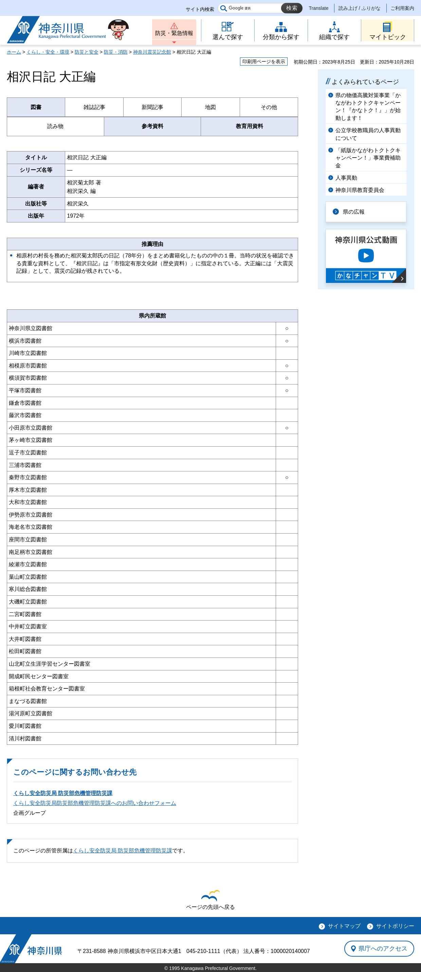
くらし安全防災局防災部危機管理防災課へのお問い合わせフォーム (94, 803)
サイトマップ (344, 926)
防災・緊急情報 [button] (174, 33)
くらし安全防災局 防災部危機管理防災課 (62, 793)
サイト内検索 (200, 9)
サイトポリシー (395, 926)
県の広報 (354, 212)
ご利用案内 (402, 8)
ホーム (14, 52)
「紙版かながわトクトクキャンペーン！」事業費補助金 (368, 157)
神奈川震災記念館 (152, 52)
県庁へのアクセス (383, 948)
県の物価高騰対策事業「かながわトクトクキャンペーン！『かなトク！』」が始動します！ (368, 106)
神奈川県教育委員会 (359, 190)
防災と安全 (86, 52)
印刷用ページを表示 (263, 61)
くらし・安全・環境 (47, 52)
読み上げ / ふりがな (359, 8)
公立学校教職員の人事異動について (368, 134)
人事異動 (346, 178)
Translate (319, 8)
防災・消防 (116, 52)
